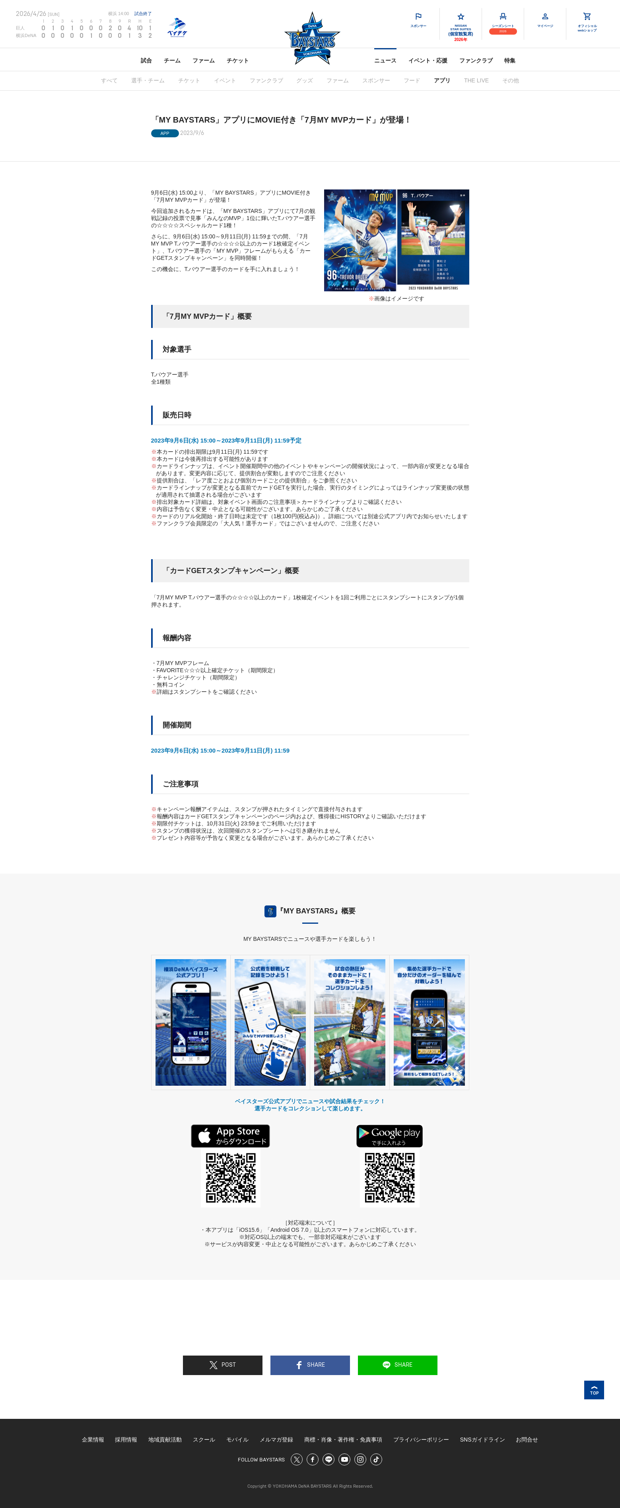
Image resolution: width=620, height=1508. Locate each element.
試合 (146, 60)
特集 (509, 60)
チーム (172, 60)
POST (223, 1365)
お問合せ (527, 1439)
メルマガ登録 (276, 1439)
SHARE (310, 1365)
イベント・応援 (427, 60)
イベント (225, 80)
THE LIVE (476, 80)
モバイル (237, 1439)
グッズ (304, 80)
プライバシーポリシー (421, 1439)
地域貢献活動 (165, 1439)
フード (412, 80)
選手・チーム (148, 80)
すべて (109, 80)
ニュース (385, 60)
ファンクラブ (476, 60)
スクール (204, 1439)
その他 (510, 80)
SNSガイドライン (482, 1439)
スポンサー (376, 80)
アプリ (442, 80)
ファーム (203, 60)
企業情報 (93, 1439)
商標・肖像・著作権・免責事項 (343, 1439)
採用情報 (126, 1439)
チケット (238, 60)
